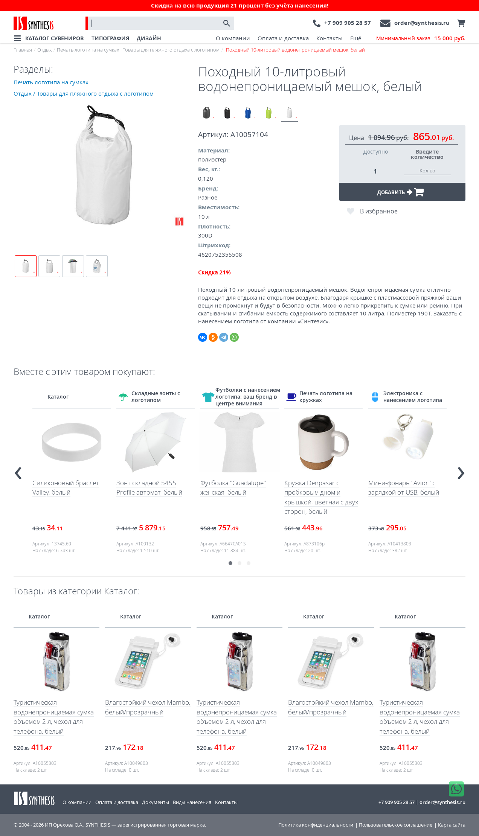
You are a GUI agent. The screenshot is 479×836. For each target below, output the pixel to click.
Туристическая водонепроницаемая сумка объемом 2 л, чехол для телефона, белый (54, 716)
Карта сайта (451, 824)
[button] (230, 563)
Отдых (44, 49)
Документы (155, 802)
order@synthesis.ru (422, 23)
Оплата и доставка (283, 38)
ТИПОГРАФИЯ (110, 38)
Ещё (355, 38)
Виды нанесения (192, 802)
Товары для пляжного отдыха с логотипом (171, 49)
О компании (233, 38)
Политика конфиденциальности (315, 824)
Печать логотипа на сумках (88, 49)
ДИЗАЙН (149, 38)
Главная (23, 49)
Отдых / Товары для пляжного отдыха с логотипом (84, 93)
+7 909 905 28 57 (347, 23)
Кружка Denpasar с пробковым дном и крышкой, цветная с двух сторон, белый (321, 497)
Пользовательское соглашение (395, 824)
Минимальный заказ (420, 38)
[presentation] (18, 470)
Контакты (329, 38)
